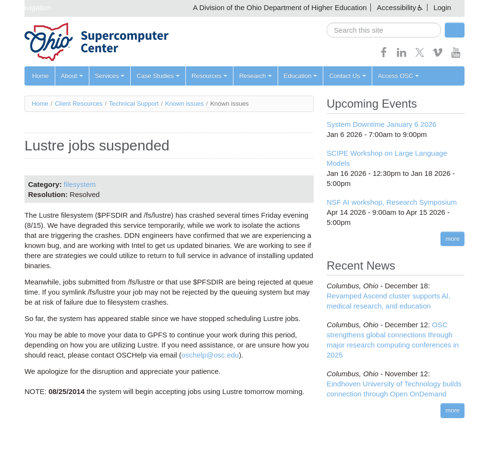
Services (110, 75)
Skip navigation (26, 7)
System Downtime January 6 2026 (381, 124)
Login (442, 7)
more (452, 238)
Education (301, 75)
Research (255, 75)
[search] (384, 30)
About (72, 75)
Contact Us (347, 75)
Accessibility (396, 7)
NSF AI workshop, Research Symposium (392, 202)
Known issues (184, 103)
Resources (209, 75)
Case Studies (157, 75)
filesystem (80, 184)
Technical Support (134, 103)
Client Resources (78, 103)
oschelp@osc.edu (210, 355)
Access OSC (398, 75)
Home (40, 75)
